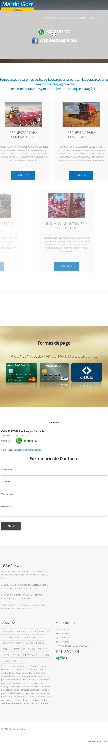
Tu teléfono (7, 494)
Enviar (10, 526)
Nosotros (49, 17)
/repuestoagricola (58, 40)
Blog (94, 17)
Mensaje (5, 506)
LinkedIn (62, 641)
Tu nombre (6, 469)
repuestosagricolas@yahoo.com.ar (25, 449)
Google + (63, 637)
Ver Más (42, 175)
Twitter (62, 633)
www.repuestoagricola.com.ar (74, 645)
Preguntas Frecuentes (73, 17)
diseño (97, 741)
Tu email (5, 481)
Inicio (35, 17)
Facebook (62, 629)
